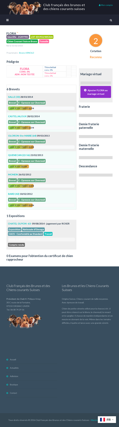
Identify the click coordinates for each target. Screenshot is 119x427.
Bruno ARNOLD (26, 52)
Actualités (14, 368)
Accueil (13, 359)
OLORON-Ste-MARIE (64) (22, 135)
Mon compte (106, 5)
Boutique (14, 384)
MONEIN (13, 174)
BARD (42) (13, 193)
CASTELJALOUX (17, 116)
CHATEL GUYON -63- (20, 223)
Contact (13, 393)
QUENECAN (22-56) (19, 155)
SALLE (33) (14, 96)
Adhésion (14, 376)
